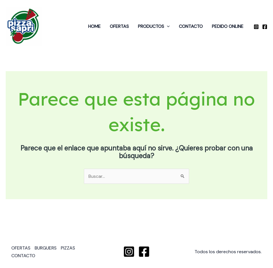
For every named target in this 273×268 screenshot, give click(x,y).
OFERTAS (119, 26)
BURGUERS (46, 248)
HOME (94, 26)
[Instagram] (256, 26)
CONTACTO (191, 26)
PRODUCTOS (154, 26)
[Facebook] (264, 26)
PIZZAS (68, 248)
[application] (167, 26)
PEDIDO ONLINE (227, 26)
